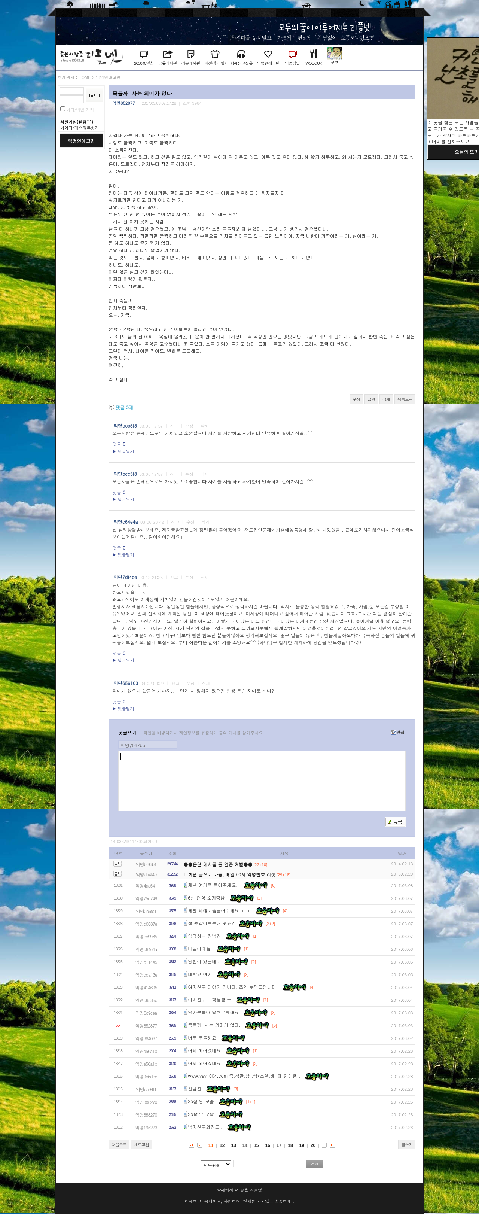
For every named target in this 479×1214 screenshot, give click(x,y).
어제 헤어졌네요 (204, 1050)
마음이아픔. (200, 949)
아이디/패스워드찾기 (79, 127)
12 (222, 1145)
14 (244, 1145)
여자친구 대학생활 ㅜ (209, 1000)
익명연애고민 (268, 63)
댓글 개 (124, 407)
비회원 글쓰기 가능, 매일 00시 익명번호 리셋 (230, 874)
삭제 (386, 399)
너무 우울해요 (202, 1038)
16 (267, 1145)
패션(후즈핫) (214, 63)
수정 (356, 399)
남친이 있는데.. (203, 961)
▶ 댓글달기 (123, 451)
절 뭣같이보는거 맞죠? (211, 923)
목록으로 (404, 399)
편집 (398, 732)
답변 (371, 399)
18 (290, 1145)
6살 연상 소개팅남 (206, 898)
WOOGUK (313, 63)
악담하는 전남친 (204, 936)
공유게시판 (167, 63)
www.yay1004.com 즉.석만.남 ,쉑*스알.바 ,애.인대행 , (244, 1076)
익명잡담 (292, 63)
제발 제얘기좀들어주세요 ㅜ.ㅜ (219, 910)
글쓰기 (406, 1144)
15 (256, 1145)
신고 (174, 426)
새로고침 (141, 1144)
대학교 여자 (200, 974)
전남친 (194, 1089)
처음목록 (119, 1144)
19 (301, 1145)
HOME (85, 77)
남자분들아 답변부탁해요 (213, 1012)
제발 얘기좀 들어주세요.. (213, 885)
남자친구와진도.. (205, 1127)
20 (313, 1145)
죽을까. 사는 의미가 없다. (214, 1025)
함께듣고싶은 (241, 63)
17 (279, 1145)
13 (233, 1145)
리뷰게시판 (190, 63)
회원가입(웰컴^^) (76, 122)
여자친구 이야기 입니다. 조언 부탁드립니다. (233, 987)
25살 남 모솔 (201, 1101)
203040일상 (143, 63)
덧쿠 (334, 62)
